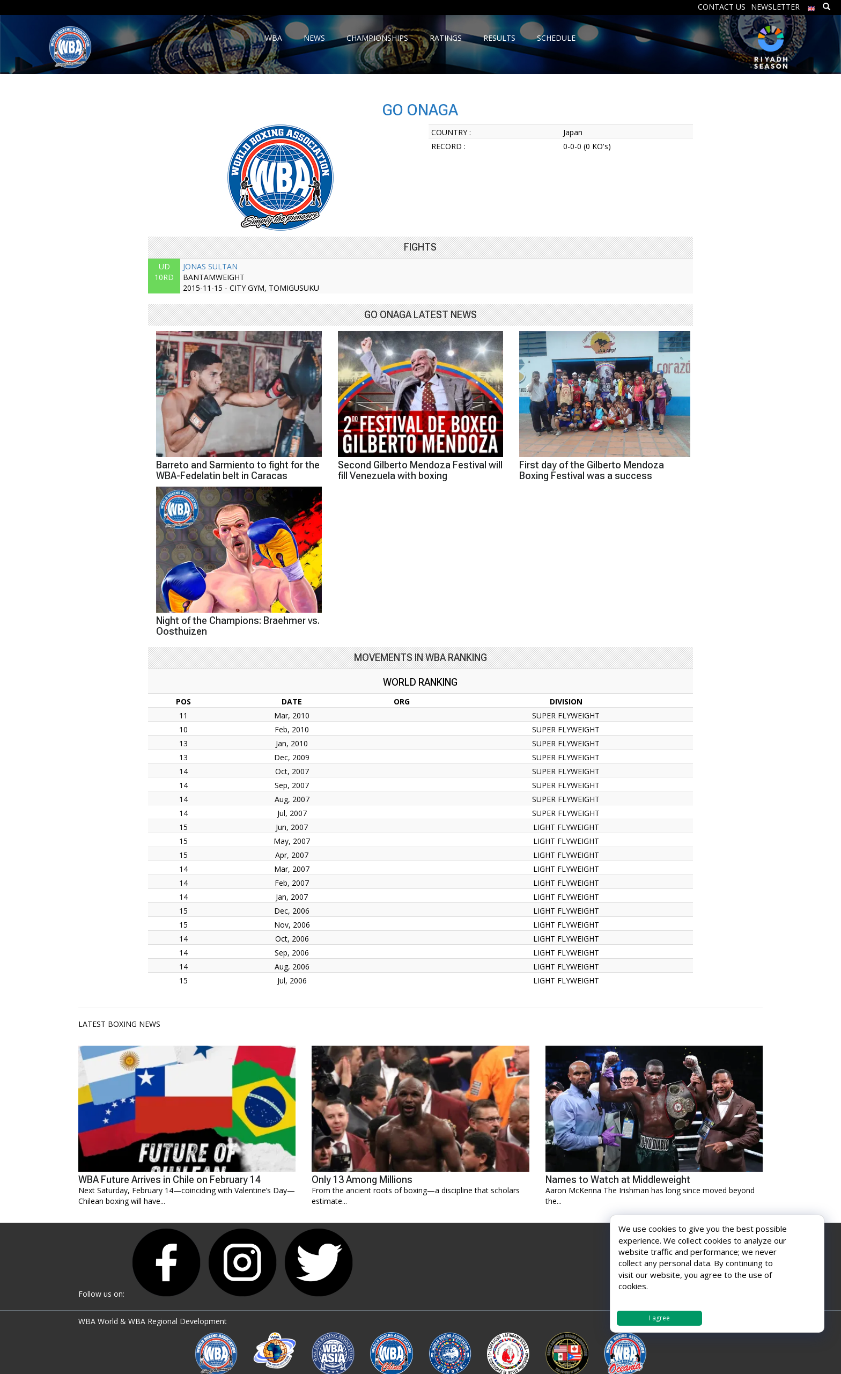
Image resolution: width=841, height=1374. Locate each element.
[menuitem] (811, 6)
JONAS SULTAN (210, 266)
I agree (659, 1317)
